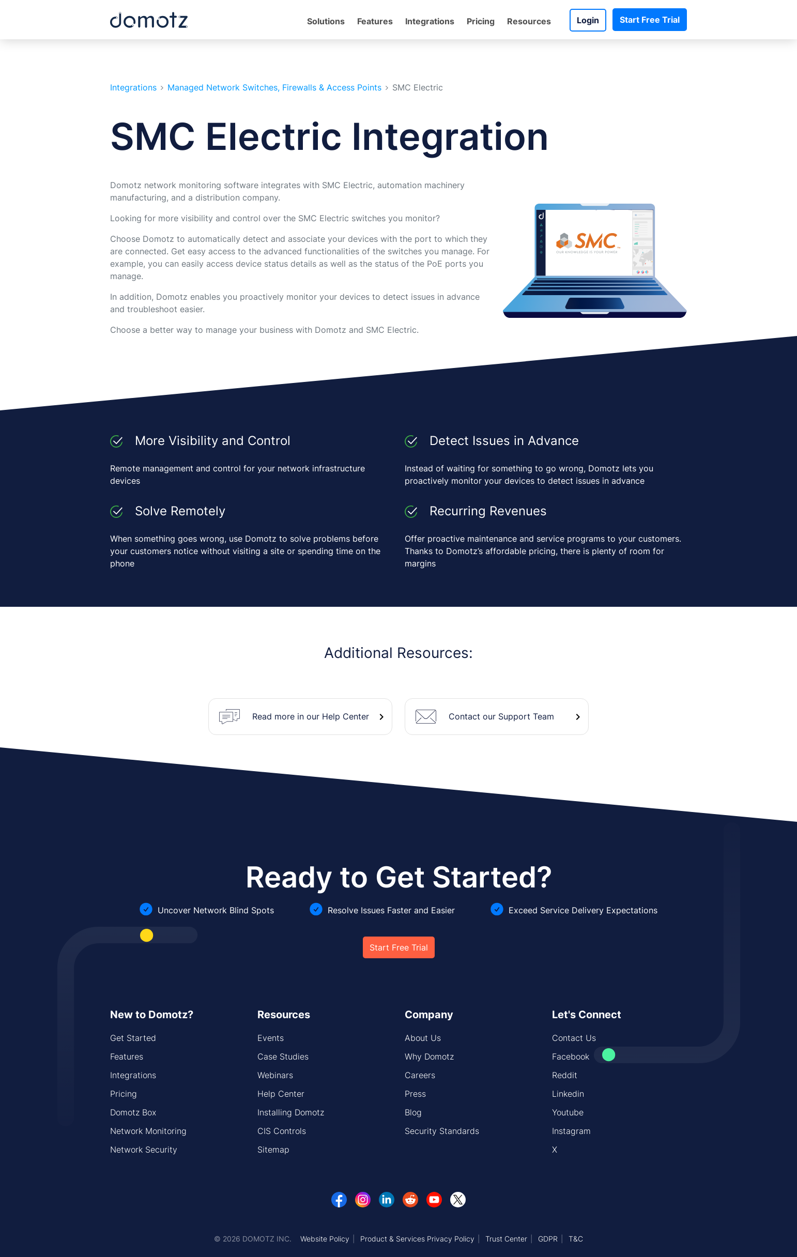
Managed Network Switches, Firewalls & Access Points (274, 88)
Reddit (564, 1075)
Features (375, 21)
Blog (413, 1112)
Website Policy (324, 1239)
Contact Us (574, 1038)
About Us (423, 1038)
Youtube (568, 1112)
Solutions (326, 21)
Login (588, 20)
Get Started (133, 1038)
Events (270, 1038)
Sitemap (273, 1149)
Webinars (275, 1075)
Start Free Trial (650, 19)
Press (415, 1093)
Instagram (571, 1131)
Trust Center (506, 1239)
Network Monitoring (148, 1131)
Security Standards (442, 1131)
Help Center (280, 1093)
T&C (576, 1239)
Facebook (570, 1056)
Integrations (429, 21)
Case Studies (283, 1056)
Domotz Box (133, 1112)
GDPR (548, 1239)
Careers (420, 1075)
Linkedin (568, 1093)
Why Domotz (429, 1056)
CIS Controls (281, 1131)
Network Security (143, 1149)
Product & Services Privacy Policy (417, 1239)
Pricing (481, 21)
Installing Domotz (290, 1112)
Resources (529, 21)
